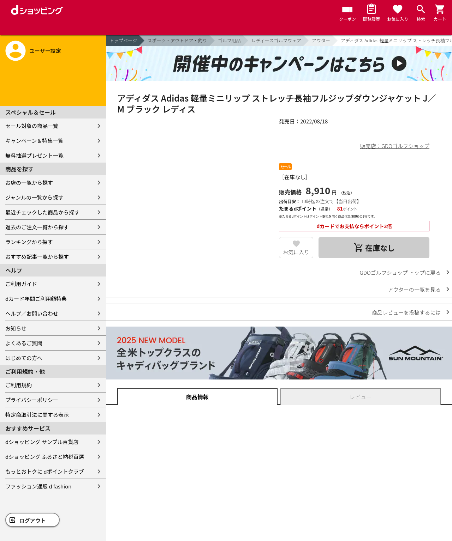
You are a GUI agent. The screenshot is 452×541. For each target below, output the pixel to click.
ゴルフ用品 (229, 40)
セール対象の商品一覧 (31, 125)
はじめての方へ (23, 357)
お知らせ (15, 328)
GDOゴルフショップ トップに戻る (400, 272)
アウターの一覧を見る (414, 289)
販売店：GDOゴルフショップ (394, 146)
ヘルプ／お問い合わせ (31, 313)
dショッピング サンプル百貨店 (41, 441)
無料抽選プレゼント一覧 (34, 155)
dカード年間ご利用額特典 (36, 298)
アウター (321, 40)
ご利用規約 (18, 385)
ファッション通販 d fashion (38, 486)
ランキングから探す (29, 241)
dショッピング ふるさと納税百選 (44, 456)
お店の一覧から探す (29, 182)
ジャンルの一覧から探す (34, 197)
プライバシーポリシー (31, 399)
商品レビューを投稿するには (406, 312)
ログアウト (32, 520)
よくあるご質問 (23, 343)
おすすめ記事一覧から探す (37, 256)
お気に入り (296, 252)
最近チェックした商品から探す (42, 212)
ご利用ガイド (21, 283)
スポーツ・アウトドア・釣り (177, 40)
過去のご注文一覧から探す (37, 227)
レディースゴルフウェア (276, 40)
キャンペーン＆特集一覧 (34, 140)
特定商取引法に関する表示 (37, 414)
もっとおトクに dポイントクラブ (44, 471)
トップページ (123, 40)
